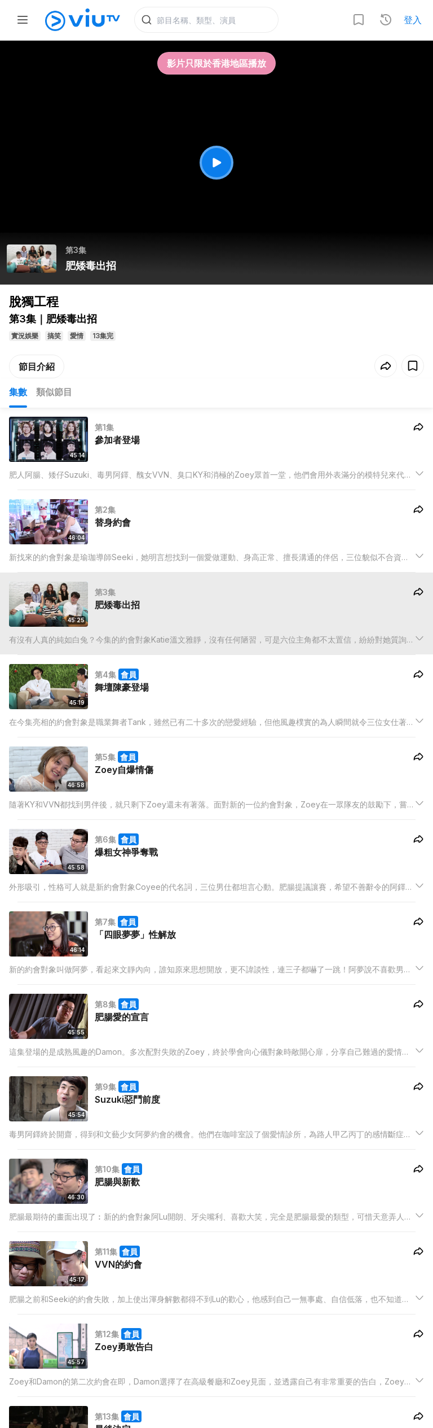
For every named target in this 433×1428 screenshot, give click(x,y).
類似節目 (54, 393)
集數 (18, 393)
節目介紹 (37, 367)
